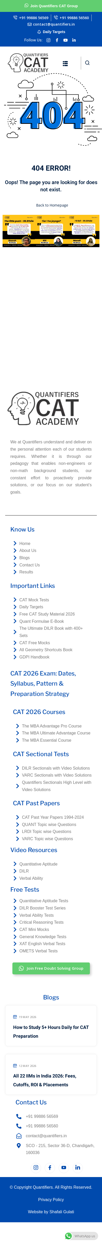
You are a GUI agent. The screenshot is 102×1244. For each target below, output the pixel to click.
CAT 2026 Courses (39, 712)
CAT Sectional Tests (41, 754)
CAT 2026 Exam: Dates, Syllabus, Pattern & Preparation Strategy (43, 684)
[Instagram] (36, 1168)
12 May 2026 (24, 1066)
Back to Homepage (51, 205)
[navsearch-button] (87, 63)
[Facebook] (50, 1168)
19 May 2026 (24, 1017)
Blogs (51, 997)
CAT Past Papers (36, 803)
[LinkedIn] (78, 1168)
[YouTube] (64, 1168)
